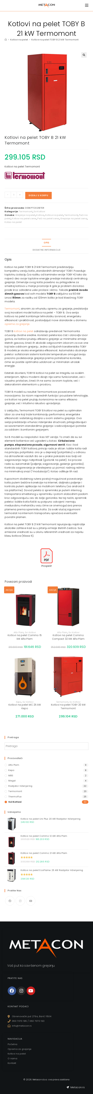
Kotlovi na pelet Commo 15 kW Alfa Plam (25, 637)
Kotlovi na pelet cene (24, 218)
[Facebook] (10, 901)
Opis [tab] (46, 242)
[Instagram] (20, 901)
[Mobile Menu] (86, 5)
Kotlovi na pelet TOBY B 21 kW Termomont (55, 39)
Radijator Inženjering (20, 786)
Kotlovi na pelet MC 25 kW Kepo (25, 706)
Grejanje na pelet (25, 215)
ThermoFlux (15, 796)
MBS (10, 775)
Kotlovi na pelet (54, 215)
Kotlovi (40, 215)
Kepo (18, 701)
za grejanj (21, 324)
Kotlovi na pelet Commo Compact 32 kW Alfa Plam (68, 637)
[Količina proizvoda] (14, 195)
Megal (12, 780)
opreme (10, 324)
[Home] (6, 39)
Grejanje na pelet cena (73, 218)
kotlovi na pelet (23, 331)
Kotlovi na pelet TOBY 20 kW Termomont (68, 706)
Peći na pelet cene (48, 218)
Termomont (26, 211)
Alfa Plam (19, 632)
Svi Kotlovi (39, 211)
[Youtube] (30, 901)
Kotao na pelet (13, 222)
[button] (84, 55)
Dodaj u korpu (38, 195)
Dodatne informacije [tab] (46, 249)
